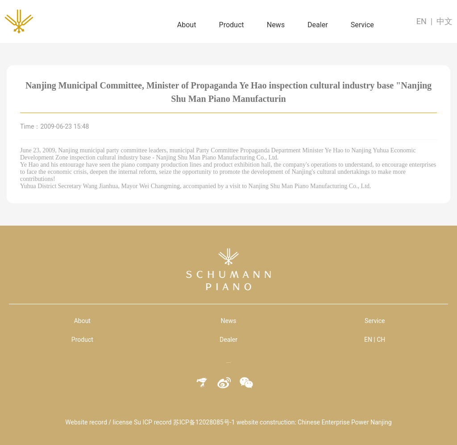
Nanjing (381, 422)
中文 (444, 21)
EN (421, 21)
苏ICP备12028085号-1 (204, 422)
